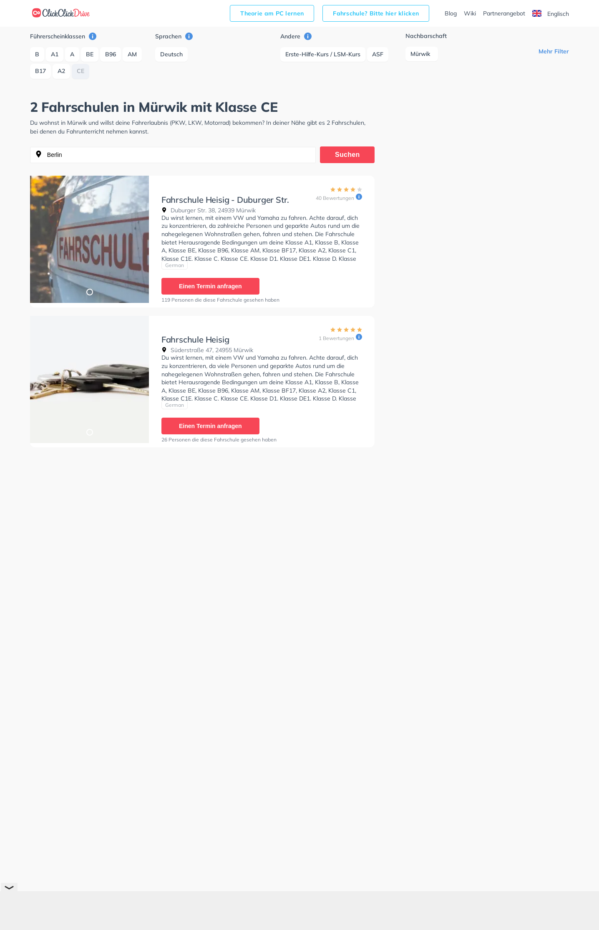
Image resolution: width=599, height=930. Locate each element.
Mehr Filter (554, 51)
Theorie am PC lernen (272, 13)
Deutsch (171, 54)
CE (80, 71)
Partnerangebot (504, 13)
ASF (377, 54)
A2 (61, 71)
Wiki (470, 13)
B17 (40, 71)
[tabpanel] (89, 239)
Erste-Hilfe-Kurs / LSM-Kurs (322, 54)
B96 (110, 54)
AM (132, 54)
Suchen (347, 154)
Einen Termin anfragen (210, 286)
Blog (451, 13)
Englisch (550, 14)
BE (89, 54)
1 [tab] (89, 292)
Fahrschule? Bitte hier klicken (376, 13)
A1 (54, 54)
